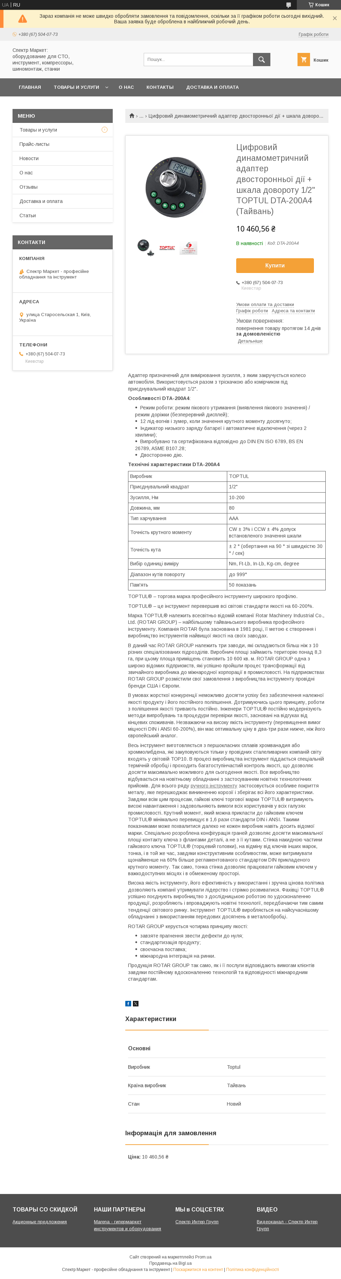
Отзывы (28, 187)
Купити (275, 265)
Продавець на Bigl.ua (170, 1263)
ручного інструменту (214, 785)
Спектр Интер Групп (197, 1221)
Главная (30, 87)
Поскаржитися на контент (198, 1269)
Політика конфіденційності (252, 1269)
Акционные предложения (40, 1221)
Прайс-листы (34, 144)
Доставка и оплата (212, 87)
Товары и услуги (76, 87)
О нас (126, 87)
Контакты (160, 87)
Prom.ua (203, 1257)
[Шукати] (261, 59)
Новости (29, 158)
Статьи (27, 215)
